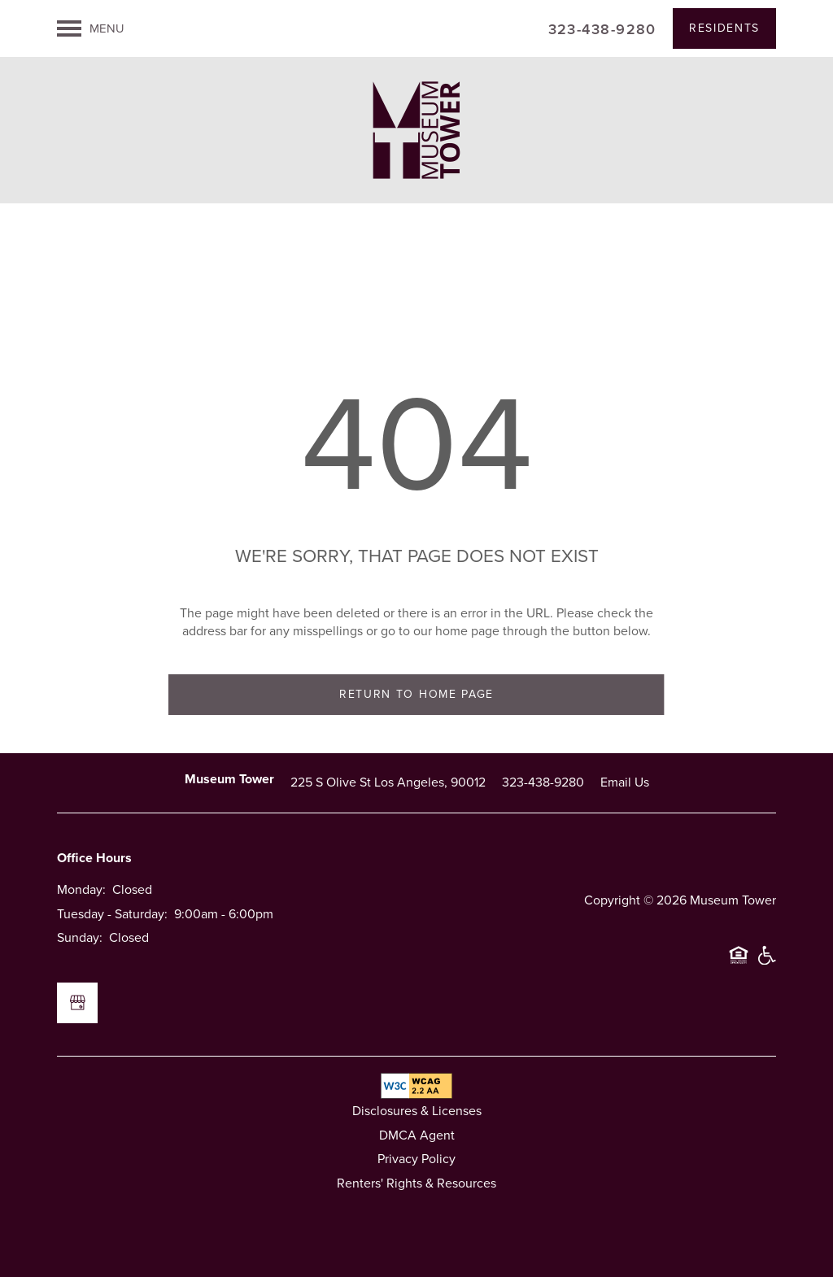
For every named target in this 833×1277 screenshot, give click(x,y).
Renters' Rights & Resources (416, 1183)
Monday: (81, 889)
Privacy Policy (416, 1158)
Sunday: (79, 937)
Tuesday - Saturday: (112, 913)
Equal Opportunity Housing (738, 962)
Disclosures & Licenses (417, 1110)
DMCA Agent (417, 1135)
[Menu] (90, 28)
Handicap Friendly (766, 962)
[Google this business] (77, 1003)
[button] (724, 28)
